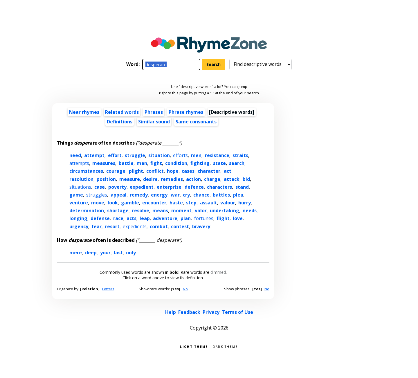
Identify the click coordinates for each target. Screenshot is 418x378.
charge (212, 179)
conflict (155, 171)
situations (80, 187)
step (191, 202)
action (193, 179)
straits (240, 155)
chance (201, 195)
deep (91, 252)
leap (145, 218)
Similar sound (154, 121)
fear (96, 226)
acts (131, 218)
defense (100, 218)
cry (186, 195)
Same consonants (196, 121)
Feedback (189, 312)
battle (126, 163)
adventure (165, 218)
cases (188, 171)
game (76, 195)
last (118, 252)
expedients (135, 226)
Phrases (154, 112)
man (142, 163)
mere (75, 252)
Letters (108, 288)
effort (115, 155)
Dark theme (225, 346)
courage (115, 171)
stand (242, 187)
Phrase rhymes (186, 112)
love (238, 218)
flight (223, 218)
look (113, 202)
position (106, 179)
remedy (139, 195)
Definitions (119, 121)
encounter (154, 202)
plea (238, 195)
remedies (172, 179)
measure (129, 179)
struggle (135, 155)
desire (150, 179)
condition (176, 163)
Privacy (211, 312)
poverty (117, 187)
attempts (79, 163)
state (219, 163)
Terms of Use (237, 312)
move (97, 202)
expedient (142, 187)
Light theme (194, 346)
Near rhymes (84, 112)
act (227, 171)
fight (156, 163)
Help (170, 312)
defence (194, 187)
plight (136, 171)
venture (78, 202)
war (175, 195)
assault (208, 202)
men (196, 155)
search (236, 163)
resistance (217, 155)
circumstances (86, 171)
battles (221, 195)
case (99, 187)
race (118, 218)
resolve (140, 210)
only (131, 252)
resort (112, 226)
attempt (94, 155)
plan (186, 218)
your (105, 252)
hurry (244, 202)
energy (159, 195)
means (160, 210)
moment (181, 210)
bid (246, 179)
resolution (81, 179)
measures (103, 163)
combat (159, 226)
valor (201, 210)
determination (86, 210)
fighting (200, 163)
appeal (119, 195)
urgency (78, 226)
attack (231, 179)
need (75, 155)
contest (180, 226)
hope (173, 171)
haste (176, 202)
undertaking (224, 210)
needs (250, 210)
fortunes (203, 218)
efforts (180, 155)
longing (78, 218)
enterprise (169, 187)
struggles (96, 195)
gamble (130, 202)
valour (227, 202)
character (209, 171)
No (185, 288)
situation (159, 155)
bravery (201, 226)
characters (219, 187)
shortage (118, 210)
